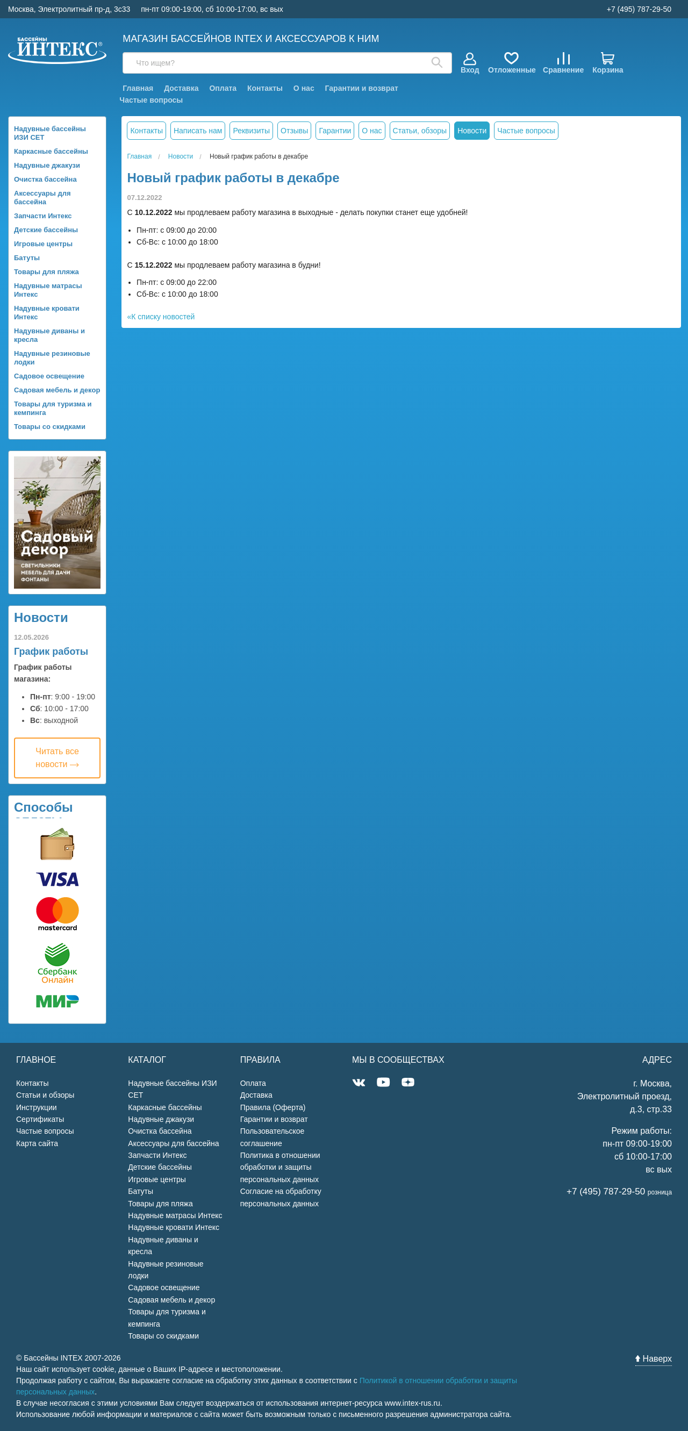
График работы (51, 651)
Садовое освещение (49, 376)
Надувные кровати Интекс (47, 312)
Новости (41, 617)
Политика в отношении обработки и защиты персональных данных (280, 1167)
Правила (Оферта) (273, 1107)
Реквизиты (251, 130)
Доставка (181, 88)
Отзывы (294, 130)
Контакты (265, 88)
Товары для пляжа (46, 272)
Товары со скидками (49, 427)
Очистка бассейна (45, 179)
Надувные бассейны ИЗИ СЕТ (50, 133)
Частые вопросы (151, 100)
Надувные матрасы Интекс (48, 290)
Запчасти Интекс (43, 216)
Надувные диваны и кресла (49, 335)
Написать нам (198, 130)
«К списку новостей (161, 316)
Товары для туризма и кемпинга (53, 408)
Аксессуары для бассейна (42, 197)
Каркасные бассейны (51, 151)
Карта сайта (37, 1143)
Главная (138, 88)
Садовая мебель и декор (57, 390)
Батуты (27, 258)
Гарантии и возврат (361, 88)
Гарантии (335, 130)
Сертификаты (40, 1119)
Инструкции (36, 1107)
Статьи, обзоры (420, 130)
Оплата (222, 88)
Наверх (653, 1358)
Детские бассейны (46, 230)
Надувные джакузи (47, 165)
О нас (303, 88)
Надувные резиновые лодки (52, 357)
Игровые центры (43, 244)
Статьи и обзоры (45, 1095)
